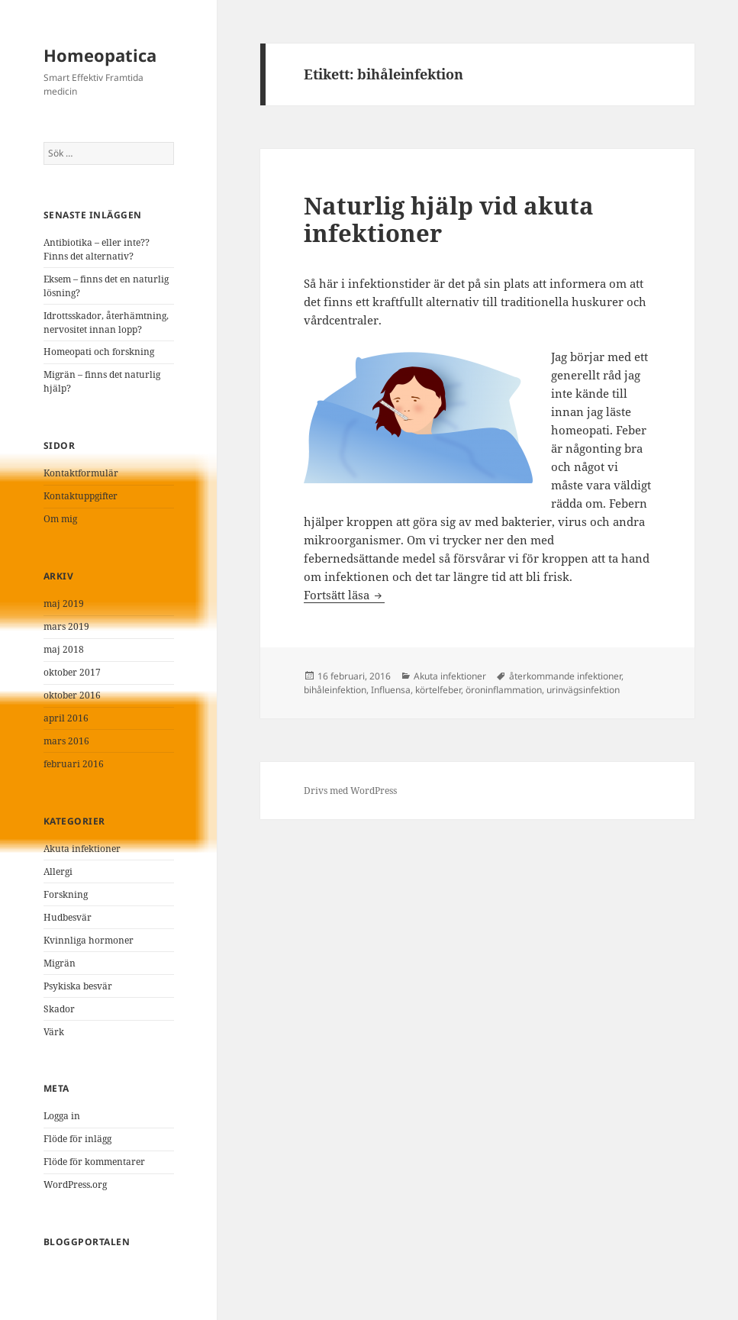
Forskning (66, 894)
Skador (59, 1008)
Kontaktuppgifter (81, 495)
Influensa (391, 689)
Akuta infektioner (82, 848)
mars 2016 (66, 740)
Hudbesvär (68, 917)
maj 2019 (64, 603)
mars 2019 (66, 626)
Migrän (60, 963)
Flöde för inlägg (77, 1138)
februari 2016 (74, 763)
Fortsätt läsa (344, 594)
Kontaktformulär (81, 472)
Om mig (60, 518)
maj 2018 (64, 649)
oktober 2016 (72, 695)
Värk (54, 1031)
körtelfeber (438, 689)
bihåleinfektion (335, 689)
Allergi (58, 871)
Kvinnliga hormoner (89, 940)
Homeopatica (100, 55)
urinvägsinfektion (583, 689)
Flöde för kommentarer (94, 1161)
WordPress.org (75, 1184)
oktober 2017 (72, 672)
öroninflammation (504, 689)
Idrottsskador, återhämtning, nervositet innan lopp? (106, 322)
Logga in (62, 1115)
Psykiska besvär (78, 986)
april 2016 (66, 718)
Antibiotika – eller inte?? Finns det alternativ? (97, 249)
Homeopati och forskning (99, 351)
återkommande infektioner (565, 676)
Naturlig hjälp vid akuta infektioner (449, 219)
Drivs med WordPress (350, 790)
